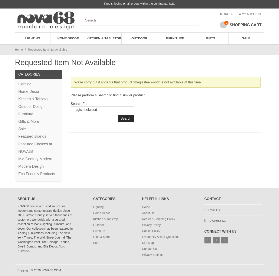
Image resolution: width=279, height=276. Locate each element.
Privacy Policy (151, 225)
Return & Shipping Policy (158, 219)
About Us (148, 213)
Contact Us (149, 248)
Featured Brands (32, 136)
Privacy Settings (152, 254)
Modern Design (31, 166)
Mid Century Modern (35, 159)
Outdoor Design (31, 106)
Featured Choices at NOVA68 (35, 148)
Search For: (80, 104)
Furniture (175, 38)
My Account (250, 14)
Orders (228, 14)
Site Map (148, 243)
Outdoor (139, 38)
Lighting (32, 38)
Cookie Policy (151, 231)
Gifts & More (28, 121)
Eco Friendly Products (36, 174)
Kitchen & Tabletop (103, 38)
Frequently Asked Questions (160, 237)
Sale (246, 38)
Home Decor (68, 38)
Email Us (214, 210)
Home (19, 49)
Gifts (210, 38)
